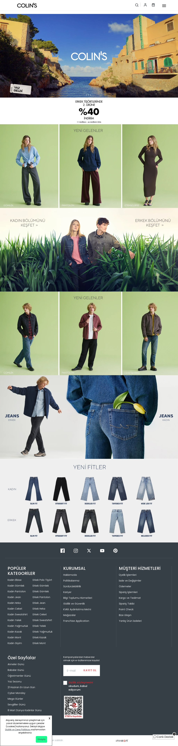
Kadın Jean (14, 597)
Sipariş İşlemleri (128, 592)
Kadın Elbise (15, 580)
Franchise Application (76, 621)
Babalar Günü (16, 670)
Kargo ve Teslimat (130, 598)
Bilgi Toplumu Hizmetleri (77, 598)
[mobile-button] (164, 5)
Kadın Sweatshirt (18, 614)
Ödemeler (125, 586)
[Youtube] (102, 551)
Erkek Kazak (39, 637)
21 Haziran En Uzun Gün (21, 687)
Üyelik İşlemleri (127, 575)
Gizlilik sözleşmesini (80, 682)
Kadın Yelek (14, 620)
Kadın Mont (14, 637)
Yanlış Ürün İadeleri (130, 621)
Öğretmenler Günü (19, 676)
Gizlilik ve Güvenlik (74, 603)
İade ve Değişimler (130, 580)
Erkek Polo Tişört (42, 580)
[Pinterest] (115, 551)
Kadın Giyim (15, 643)
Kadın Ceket (15, 608)
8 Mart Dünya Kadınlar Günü (25, 710)
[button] (86, 121)
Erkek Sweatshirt (42, 620)
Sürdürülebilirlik (72, 586)
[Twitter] (89, 551)
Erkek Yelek (39, 626)
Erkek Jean (39, 603)
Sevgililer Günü (16, 704)
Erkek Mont (39, 643)
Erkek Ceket (40, 614)
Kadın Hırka (14, 603)
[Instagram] (76, 551)
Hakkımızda (70, 575)
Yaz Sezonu (15, 681)
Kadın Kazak (15, 631)
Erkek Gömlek (41, 585)
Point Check (126, 609)
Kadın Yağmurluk (18, 626)
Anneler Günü (16, 664)
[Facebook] (62, 551)
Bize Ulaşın (125, 615)
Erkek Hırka (39, 608)
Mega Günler (15, 699)
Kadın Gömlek (16, 585)
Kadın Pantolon (17, 591)
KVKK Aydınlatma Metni (77, 609)
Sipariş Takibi (126, 603)
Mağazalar (69, 615)
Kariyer (67, 592)
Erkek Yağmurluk (42, 631)
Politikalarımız (71, 580)
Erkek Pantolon (41, 597)
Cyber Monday (16, 693)
